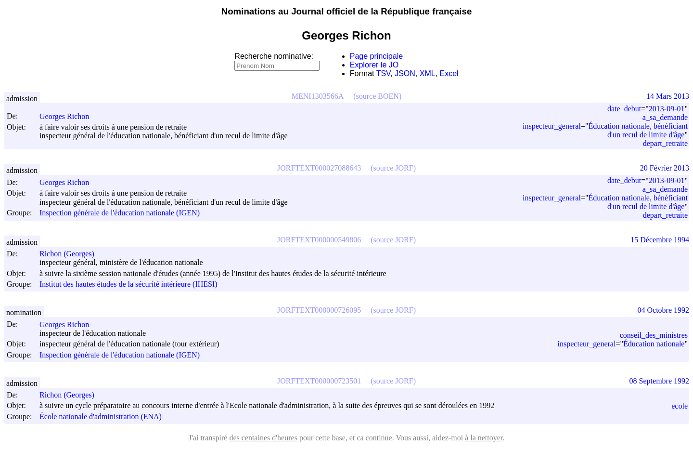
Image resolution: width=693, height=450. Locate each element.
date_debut (624, 109)
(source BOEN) (377, 96)
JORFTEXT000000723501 (319, 381)
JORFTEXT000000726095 (319, 310)
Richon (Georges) (71, 254)
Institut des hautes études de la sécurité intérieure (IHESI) (128, 284)
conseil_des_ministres (654, 335)
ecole (679, 406)
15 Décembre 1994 (659, 240)
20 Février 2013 (664, 168)
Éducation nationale (654, 344)
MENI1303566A (318, 96)
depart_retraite (665, 143)
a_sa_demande (665, 117)
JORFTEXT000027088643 (319, 168)
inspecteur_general (552, 126)
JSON (405, 73)
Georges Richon (68, 116)
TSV (383, 73)
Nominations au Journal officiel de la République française (346, 11)
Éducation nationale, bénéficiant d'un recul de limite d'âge (638, 130)
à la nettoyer (483, 438)
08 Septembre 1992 (659, 381)
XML (428, 73)
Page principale (376, 56)
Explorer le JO (374, 65)
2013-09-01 (667, 109)
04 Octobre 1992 (663, 310)
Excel (449, 73)
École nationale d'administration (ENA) (100, 416)
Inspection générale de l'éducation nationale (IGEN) (119, 213)
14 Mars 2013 (667, 96)
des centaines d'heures (263, 438)
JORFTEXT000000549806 (319, 240)
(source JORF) (393, 168)
